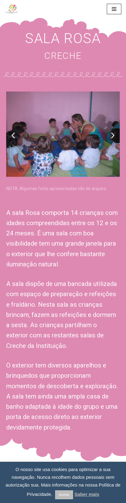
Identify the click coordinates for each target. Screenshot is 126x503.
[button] (13, 135)
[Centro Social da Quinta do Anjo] (23, 9)
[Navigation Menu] (114, 9)
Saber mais (87, 494)
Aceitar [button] (64, 494)
